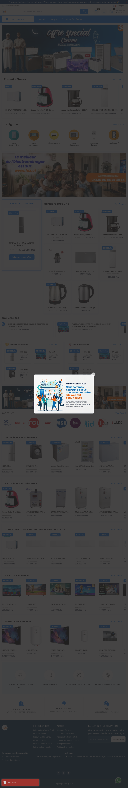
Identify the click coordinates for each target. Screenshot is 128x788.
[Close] (93, 374)
